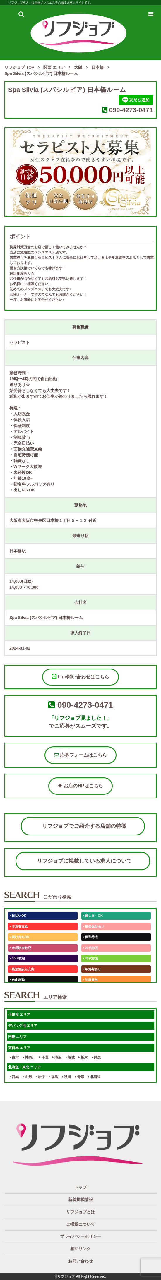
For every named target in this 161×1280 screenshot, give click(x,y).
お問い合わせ (80, 1261)
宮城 (14, 1077)
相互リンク (80, 1248)
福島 (53, 1077)
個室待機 (90, 937)
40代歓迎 (90, 958)
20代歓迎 (90, 948)
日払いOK (18, 915)
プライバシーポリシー (80, 1236)
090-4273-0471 (131, 110)
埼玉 (56, 1057)
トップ (80, 1187)
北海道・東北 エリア (24, 1067)
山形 (27, 1077)
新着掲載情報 (80, 1199)
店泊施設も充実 (22, 969)
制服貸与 (90, 979)
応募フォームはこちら (80, 755)
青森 (79, 1077)
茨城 (70, 1057)
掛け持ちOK (20, 937)
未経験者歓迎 (20, 948)
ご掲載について (80, 1224)
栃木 (83, 1057)
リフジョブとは (80, 1211)
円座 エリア (17, 1037)
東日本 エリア (19, 1048)
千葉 (43, 1057)
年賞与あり (92, 969)
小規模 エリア (19, 1014)
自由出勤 (17, 979)
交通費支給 (19, 926)
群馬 (96, 1057)
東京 (14, 1057)
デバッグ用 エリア (22, 1026)
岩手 (40, 1077)
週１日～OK (93, 915)
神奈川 (29, 1057)
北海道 (94, 1077)
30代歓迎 (17, 958)
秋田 (66, 1077)
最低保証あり (93, 926)
